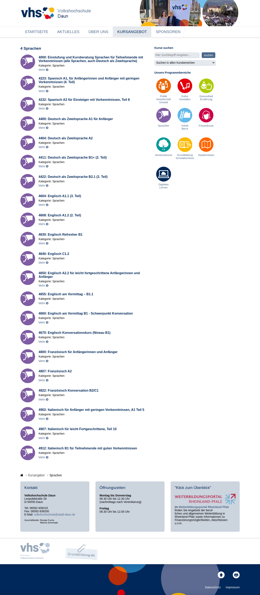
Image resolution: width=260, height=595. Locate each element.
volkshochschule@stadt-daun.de (54, 514)
